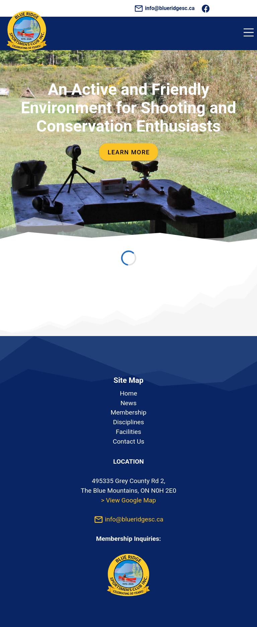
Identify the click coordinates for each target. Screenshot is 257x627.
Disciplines (128, 422)
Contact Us (128, 441)
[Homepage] (26, 54)
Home (128, 393)
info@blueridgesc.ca (165, 8)
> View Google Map (128, 500)
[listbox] (128, 417)
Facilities (128, 432)
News (128, 403)
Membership (128, 412)
